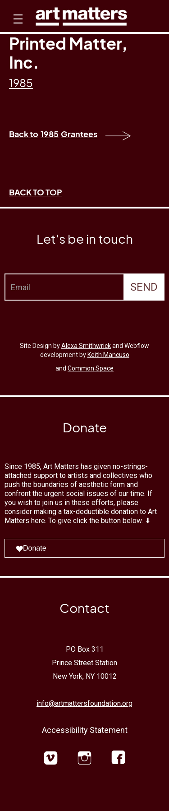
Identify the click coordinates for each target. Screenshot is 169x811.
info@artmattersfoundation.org (84, 703)
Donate (31, 548)
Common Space (91, 368)
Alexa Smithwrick (86, 345)
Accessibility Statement (85, 730)
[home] (81, 19)
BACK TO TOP (35, 192)
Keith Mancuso (108, 354)
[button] (17, 27)
